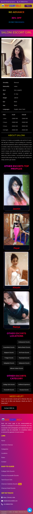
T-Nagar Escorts (8, 358)
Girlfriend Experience (24, 384)
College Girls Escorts (9, 384)
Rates (3, 457)
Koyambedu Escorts (8, 347)
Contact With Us (9, 408)
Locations (4, 453)
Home (3, 440)
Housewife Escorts (9, 389)
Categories (4, 449)
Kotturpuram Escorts (24, 342)
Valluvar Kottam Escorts (16, 368)
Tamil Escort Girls (6, 479)
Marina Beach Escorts (24, 347)
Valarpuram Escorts (24, 363)
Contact (3, 461)
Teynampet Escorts (24, 358)
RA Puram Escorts (24, 352)
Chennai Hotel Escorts (8, 488)
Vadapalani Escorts (9, 363)
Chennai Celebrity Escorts (11, 484)
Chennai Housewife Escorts (10, 475)
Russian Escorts (24, 389)
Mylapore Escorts (9, 352)
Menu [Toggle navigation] (28, 6)
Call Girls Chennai (7, 445)
